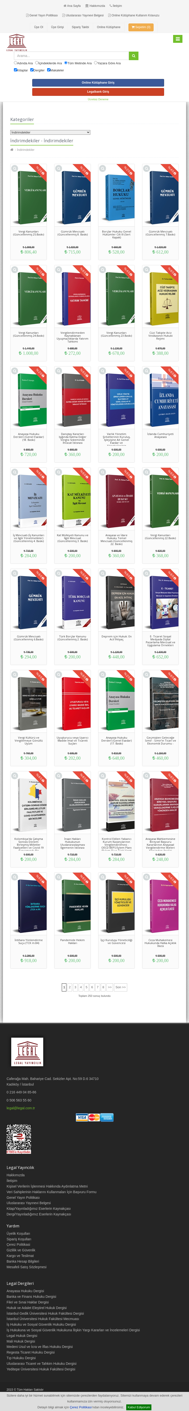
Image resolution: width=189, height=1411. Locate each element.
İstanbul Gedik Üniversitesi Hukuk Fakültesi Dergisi (45, 1313)
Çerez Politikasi (18, 1244)
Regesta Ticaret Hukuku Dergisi (31, 1352)
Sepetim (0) (141, 27)
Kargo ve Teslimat (20, 1256)
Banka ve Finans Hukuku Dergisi (31, 1297)
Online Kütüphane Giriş (98, 82)
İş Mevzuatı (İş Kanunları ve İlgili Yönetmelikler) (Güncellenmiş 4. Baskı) (28, 538)
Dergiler (39, 70)
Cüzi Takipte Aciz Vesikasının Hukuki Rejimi (160, 335)
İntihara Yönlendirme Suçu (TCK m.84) (29, 941)
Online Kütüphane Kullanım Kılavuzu (133, 15)
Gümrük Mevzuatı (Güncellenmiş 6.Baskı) (28, 637)
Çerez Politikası (81, 1407)
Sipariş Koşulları (19, 1239)
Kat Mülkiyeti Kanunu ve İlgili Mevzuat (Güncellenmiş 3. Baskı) (72, 538)
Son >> (121, 987)
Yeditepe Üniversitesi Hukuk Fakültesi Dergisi (41, 1369)
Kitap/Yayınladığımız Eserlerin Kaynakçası (39, 1209)
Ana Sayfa (72, 6)
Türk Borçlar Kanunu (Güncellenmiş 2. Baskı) (73, 637)
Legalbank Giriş (98, 91)
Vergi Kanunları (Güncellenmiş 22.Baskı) (160, 536)
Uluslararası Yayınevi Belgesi (83, 15)
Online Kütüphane (108, 27)
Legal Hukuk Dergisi (22, 1336)
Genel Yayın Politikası (42, 15)
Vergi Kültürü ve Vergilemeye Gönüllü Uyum (29, 740)
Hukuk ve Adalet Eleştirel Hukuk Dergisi (37, 1308)
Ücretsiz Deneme (98, 99)
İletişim (116, 6)
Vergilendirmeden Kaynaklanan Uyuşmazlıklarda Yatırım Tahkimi (72, 337)
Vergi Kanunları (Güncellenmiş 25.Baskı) (28, 233)
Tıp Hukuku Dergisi (21, 1358)
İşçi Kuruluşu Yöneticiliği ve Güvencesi (116, 941)
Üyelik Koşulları (18, 1233)
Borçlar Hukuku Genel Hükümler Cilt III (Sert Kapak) (116, 234)
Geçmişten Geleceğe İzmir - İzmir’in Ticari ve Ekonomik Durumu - (160, 740)
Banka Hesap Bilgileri (23, 1261)
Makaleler (57, 70)
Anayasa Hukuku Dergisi (25, 1291)
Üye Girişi (57, 27)
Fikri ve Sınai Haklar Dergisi (28, 1302)
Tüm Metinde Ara (79, 63)
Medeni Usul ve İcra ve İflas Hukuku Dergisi (40, 1347)
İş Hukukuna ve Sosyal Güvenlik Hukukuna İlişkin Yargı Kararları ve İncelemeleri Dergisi (73, 1330)
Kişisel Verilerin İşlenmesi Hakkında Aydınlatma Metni (47, 1186)
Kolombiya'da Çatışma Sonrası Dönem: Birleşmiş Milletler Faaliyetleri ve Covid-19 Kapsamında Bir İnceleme (28, 846)
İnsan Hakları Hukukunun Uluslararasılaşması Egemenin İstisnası (72, 843)
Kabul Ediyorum (139, 1407)
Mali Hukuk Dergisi (21, 1341)
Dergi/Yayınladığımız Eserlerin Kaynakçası (39, 1214)
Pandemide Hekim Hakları (72, 941)
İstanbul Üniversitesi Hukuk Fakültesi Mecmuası (43, 1319)
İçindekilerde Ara (50, 63)
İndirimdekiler (25, 150)
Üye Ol (38, 27)
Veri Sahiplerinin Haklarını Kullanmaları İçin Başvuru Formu (51, 1192)
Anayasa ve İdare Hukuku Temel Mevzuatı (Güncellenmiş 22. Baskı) (116, 539)
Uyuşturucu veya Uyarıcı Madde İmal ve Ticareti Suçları (72, 740)
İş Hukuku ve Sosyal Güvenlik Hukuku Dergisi (41, 1324)
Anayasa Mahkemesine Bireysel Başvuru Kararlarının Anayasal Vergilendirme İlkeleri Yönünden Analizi (160, 844)
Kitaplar (22, 70)
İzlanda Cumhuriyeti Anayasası (160, 435)
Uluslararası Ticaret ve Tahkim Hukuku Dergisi (41, 1364)
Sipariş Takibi (80, 27)
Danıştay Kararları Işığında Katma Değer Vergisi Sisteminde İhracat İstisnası (72, 438)
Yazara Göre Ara (109, 63)
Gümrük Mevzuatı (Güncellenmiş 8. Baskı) (73, 233)
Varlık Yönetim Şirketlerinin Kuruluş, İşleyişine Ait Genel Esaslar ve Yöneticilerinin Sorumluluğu (116, 441)
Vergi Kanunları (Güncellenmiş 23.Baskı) (116, 334)
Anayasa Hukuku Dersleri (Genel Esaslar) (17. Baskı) (116, 740)
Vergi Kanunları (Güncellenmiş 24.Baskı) (28, 334)
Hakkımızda (95, 6)
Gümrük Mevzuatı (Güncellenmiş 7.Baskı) (160, 233)
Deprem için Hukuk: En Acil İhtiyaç (117, 637)
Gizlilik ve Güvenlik (21, 1250)
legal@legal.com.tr (21, 1108)
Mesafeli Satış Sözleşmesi (26, 1267)
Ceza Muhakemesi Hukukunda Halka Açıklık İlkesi (160, 943)
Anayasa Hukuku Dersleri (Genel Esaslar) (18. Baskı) (28, 437)
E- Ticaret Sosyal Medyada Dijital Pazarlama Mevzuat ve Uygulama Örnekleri (160, 640)
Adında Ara (25, 63)
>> (110, 987)
